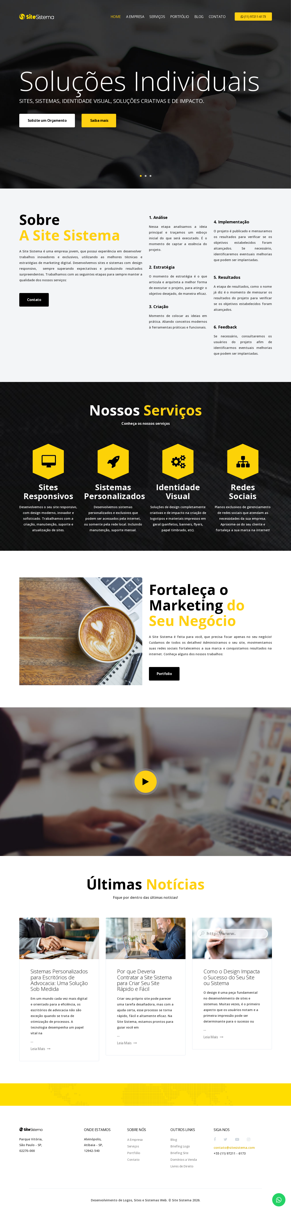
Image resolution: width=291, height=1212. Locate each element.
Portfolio (164, 673)
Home (116, 16)
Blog (198, 16)
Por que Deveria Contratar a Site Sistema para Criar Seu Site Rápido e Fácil (144, 980)
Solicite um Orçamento (47, 120)
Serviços (157, 16)
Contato (217, 16)
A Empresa (135, 16)
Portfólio (179, 16)
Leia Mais (41, 1048)
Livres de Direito (181, 1166)
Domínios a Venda (183, 1159)
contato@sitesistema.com (234, 1147)
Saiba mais (98, 120)
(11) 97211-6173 (253, 16)
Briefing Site (179, 1153)
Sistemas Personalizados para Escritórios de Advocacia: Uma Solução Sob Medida (59, 980)
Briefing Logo (180, 1146)
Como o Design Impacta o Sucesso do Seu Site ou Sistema (231, 977)
